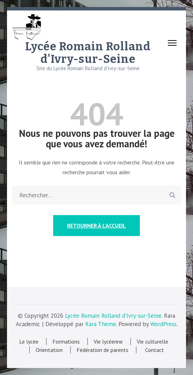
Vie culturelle (152, 341)
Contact (153, 349)
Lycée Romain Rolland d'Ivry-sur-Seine (88, 53)
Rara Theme (100, 324)
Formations (66, 341)
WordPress (163, 324)
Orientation (49, 349)
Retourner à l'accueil (96, 225)
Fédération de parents (102, 349)
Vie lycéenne (108, 341)
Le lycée (28, 341)
